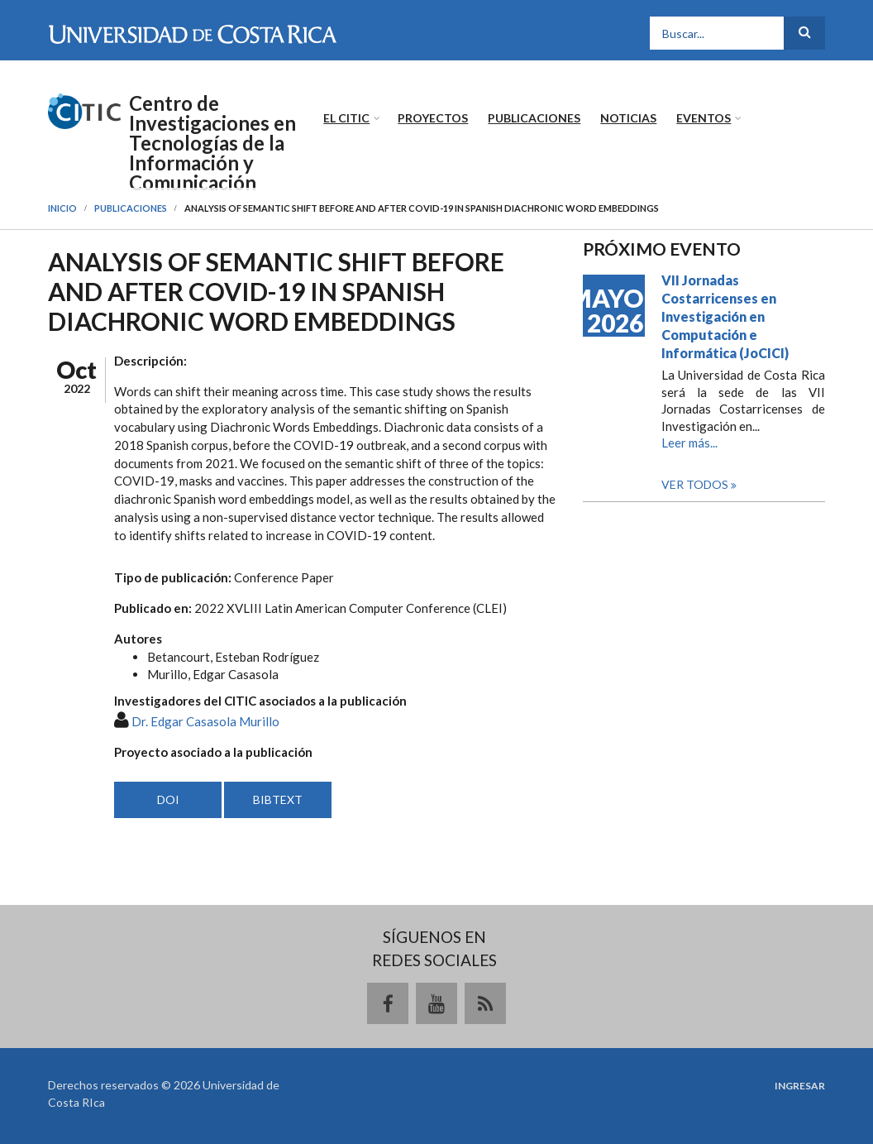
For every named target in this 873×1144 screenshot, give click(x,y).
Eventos (703, 118)
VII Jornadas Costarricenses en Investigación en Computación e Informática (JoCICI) (725, 316)
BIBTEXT (278, 799)
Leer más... (689, 442)
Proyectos (433, 118)
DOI (168, 799)
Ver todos (696, 484)
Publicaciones (534, 118)
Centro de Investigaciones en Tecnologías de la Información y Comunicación (212, 143)
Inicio (62, 208)
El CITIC (346, 118)
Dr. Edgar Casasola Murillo (205, 721)
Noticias (628, 118)
